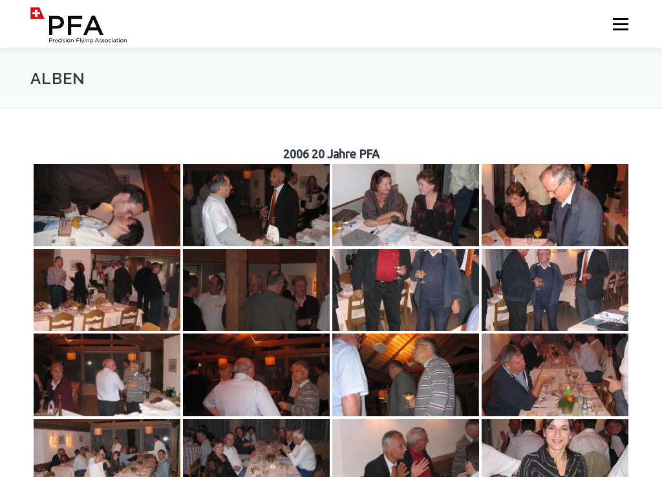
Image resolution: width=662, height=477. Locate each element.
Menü (620, 24)
